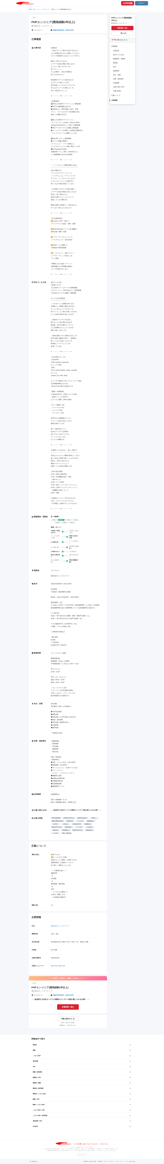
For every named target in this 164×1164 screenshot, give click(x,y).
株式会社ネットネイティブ (60, 926)
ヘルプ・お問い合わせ (129, 1161)
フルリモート (45, 9)
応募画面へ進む (68, 1007)
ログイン (141, 3)
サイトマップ (119, 1161)
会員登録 (127, 3)
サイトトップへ (82, 1154)
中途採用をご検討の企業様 (89, 1161)
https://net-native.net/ (58, 966)
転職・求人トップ (34, 9)
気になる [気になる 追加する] (123, 33)
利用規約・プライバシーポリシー (106, 1161)
